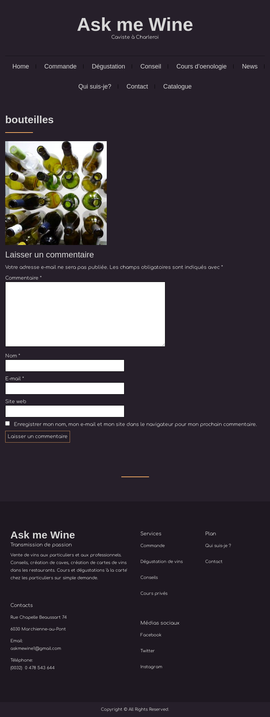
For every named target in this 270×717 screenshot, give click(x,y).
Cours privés (153, 593)
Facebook (151, 635)
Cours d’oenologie (201, 66)
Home (20, 66)
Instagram (151, 666)
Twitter (147, 650)
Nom (12, 355)
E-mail (14, 378)
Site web (15, 401)
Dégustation (108, 66)
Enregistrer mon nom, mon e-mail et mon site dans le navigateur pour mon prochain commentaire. (135, 424)
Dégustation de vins (161, 561)
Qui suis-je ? (218, 545)
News (250, 66)
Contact (137, 86)
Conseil (150, 66)
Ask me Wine (135, 24)
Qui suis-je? (94, 86)
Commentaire (23, 278)
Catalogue (177, 86)
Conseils (149, 577)
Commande (60, 66)
